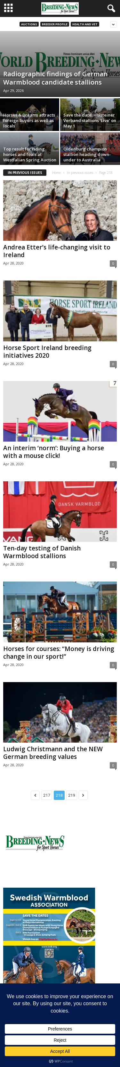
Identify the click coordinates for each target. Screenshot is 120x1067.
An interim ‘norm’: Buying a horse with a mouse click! (53, 452)
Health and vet (85, 24)
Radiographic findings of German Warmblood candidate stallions (55, 77)
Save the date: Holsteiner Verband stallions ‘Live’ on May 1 (89, 120)
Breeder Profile (55, 24)
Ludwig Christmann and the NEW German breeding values (53, 753)
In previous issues (80, 172)
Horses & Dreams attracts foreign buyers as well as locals (29, 120)
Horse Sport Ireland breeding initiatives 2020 (47, 352)
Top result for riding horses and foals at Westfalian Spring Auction (29, 154)
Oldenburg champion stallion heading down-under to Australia (87, 154)
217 (46, 795)
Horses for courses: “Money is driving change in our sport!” (58, 653)
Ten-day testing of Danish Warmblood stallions (42, 552)
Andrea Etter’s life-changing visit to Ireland (56, 251)
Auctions (29, 24)
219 (71, 795)
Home (56, 172)
